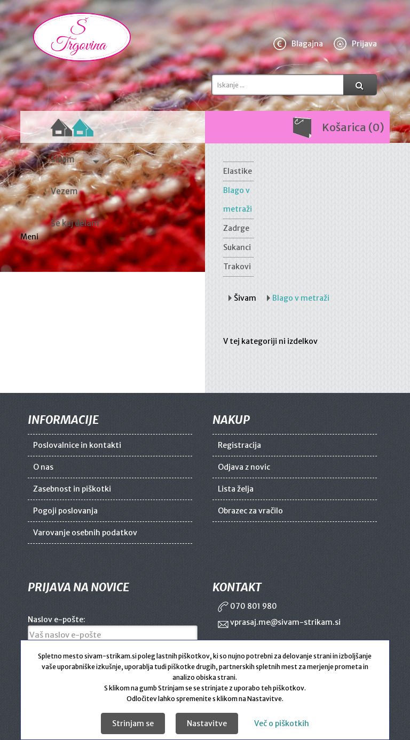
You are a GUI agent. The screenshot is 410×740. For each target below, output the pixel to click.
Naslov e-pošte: (56, 619)
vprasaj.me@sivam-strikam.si (279, 622)
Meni (30, 237)
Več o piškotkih (281, 723)
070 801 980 (247, 606)
